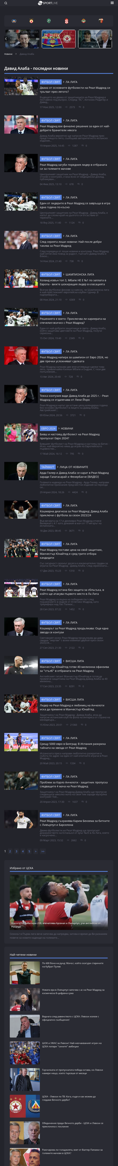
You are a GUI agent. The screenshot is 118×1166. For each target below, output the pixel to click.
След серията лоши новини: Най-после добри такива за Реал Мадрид (71, 243)
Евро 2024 (48, 428)
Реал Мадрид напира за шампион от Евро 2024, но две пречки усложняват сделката (74, 359)
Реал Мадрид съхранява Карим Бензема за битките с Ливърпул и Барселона (75, 823)
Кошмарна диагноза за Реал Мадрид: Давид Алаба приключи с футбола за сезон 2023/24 (74, 513)
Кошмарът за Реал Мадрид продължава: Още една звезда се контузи (74, 630)
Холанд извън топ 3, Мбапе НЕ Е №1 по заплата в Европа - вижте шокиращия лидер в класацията (73, 282)
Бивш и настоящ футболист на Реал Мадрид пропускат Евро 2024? (70, 436)
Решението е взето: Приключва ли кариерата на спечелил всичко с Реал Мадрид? (73, 320)
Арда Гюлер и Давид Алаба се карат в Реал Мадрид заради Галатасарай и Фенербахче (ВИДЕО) (74, 475)
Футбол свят (50, 82)
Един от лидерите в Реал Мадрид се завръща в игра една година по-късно (75, 205)
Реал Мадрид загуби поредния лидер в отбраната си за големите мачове (73, 166)
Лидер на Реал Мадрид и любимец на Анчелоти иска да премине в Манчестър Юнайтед (72, 707)
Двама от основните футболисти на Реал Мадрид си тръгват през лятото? (75, 89)
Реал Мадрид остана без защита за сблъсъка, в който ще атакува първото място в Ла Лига (72, 592)
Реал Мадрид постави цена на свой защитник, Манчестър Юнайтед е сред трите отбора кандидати (71, 553)
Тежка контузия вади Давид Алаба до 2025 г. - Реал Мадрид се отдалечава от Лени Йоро (74, 398)
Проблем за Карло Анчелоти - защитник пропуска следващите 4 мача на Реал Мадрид (74, 784)
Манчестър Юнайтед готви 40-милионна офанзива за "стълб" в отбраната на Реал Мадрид (74, 669)
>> (42, 851)
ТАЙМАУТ (47, 467)
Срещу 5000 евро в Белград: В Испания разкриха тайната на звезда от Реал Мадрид (73, 746)
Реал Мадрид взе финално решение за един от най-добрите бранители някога (75, 128)
